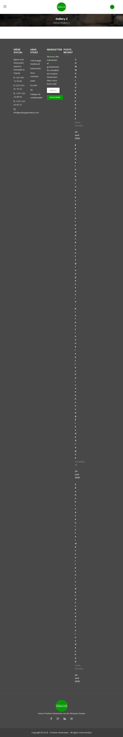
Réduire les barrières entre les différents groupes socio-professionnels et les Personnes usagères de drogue (75, 301)
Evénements (35, 68)
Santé (32, 81)
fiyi (31, 89)
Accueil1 (33, 85)
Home (57, 22)
